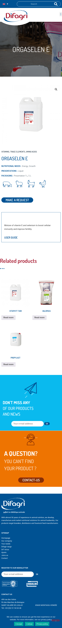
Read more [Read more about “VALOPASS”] (39, 317)
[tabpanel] (31, 227)
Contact (4, 558)
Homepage (5, 538)
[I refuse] (55, 620)
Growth (32, 166)
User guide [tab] (10, 237)
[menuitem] (5, 4)
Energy (25, 166)
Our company (6, 541)
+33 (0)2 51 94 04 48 (13, 608)
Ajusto (3, 552)
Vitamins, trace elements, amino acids (19, 151)
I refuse (29, 624)
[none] (5, 4)
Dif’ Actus (5, 549)
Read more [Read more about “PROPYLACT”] (8, 364)
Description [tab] (11, 217)
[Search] (55, 4)
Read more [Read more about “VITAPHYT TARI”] (8, 317)
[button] (60, 14)
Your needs (5, 544)
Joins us (4, 555)
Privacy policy (42, 624)
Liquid (20, 171)
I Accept (18, 624)
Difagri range (6, 547)
